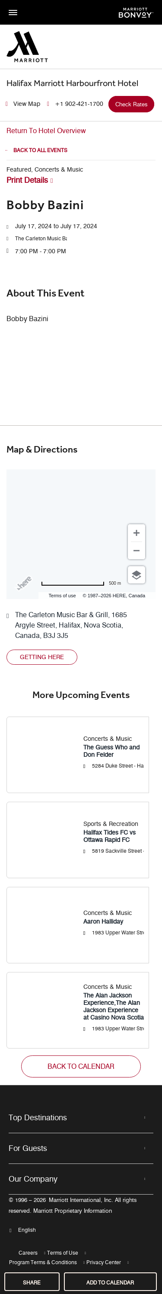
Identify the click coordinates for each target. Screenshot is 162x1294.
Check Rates (131, 104)
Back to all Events (40, 150)
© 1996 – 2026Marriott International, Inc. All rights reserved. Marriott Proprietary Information (73, 1205)
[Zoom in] (136, 533)
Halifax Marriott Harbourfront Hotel (72, 83)
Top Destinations (38, 1117)
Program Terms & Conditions (43, 1262)
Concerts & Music (107, 739)
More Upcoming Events (81, 695)
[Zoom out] (136, 550)
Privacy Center (103, 1262)
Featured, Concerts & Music (44, 169)
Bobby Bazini (45, 205)
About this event (45, 293)
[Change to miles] (81, 583)
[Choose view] (136, 574)
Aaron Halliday (103, 921)
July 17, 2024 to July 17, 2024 (56, 226)
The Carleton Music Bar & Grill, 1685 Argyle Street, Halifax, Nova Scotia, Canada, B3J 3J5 (71, 625)
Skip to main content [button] (28, 4)
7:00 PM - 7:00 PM (40, 251)
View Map (26, 104)
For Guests (28, 1148)
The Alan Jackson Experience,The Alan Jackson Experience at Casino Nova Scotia (113, 1006)
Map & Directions (42, 449)
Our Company (33, 1179)
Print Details (27, 180)
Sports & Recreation (110, 824)
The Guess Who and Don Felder (111, 751)
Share (32, 1282)
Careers (28, 1252)
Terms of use (62, 595)
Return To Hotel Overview (46, 131)
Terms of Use (62, 1252)
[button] (41, 238)
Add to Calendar (110, 1282)
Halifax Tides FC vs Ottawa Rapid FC (109, 836)
